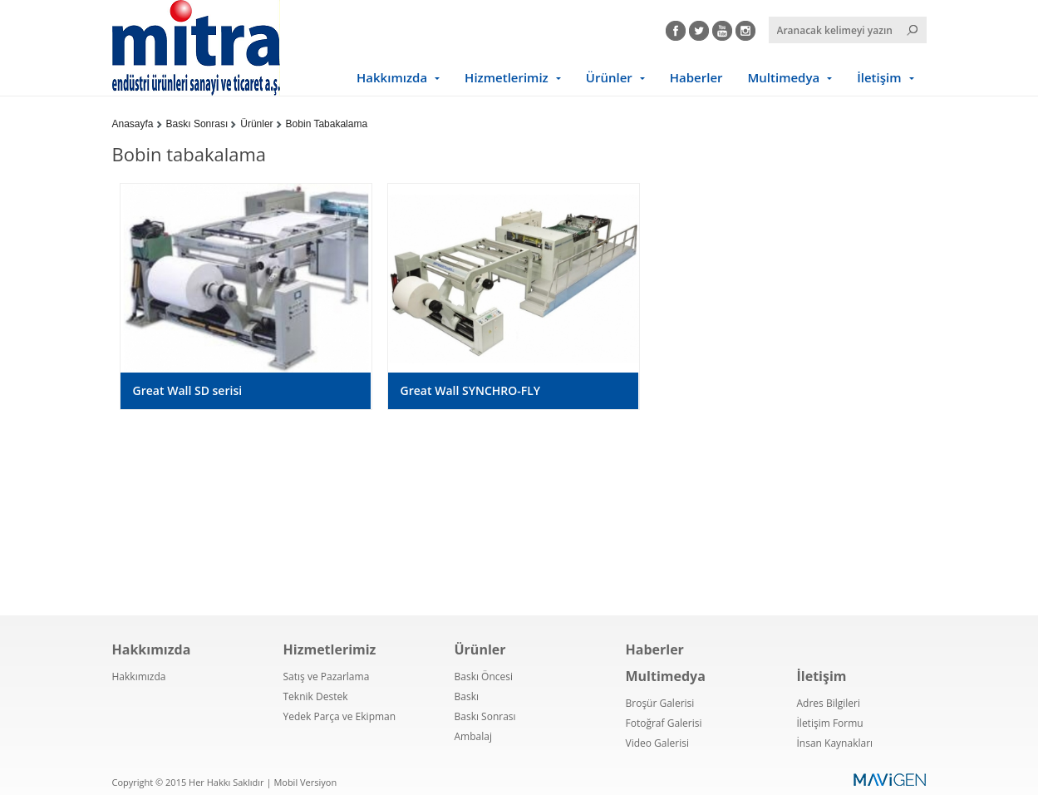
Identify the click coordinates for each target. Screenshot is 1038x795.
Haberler (696, 77)
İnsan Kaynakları (835, 743)
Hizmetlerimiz (507, 77)
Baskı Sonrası (197, 124)
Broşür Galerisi (660, 703)
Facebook (676, 28)
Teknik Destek (315, 696)
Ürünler (609, 77)
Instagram (745, 28)
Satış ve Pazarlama (326, 676)
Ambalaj (473, 736)
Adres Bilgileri (828, 703)
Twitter (699, 28)
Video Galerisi (657, 743)
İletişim (879, 77)
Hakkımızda (392, 77)
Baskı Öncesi (484, 676)
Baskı (467, 696)
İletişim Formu (830, 723)
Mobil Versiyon (305, 782)
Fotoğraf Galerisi (664, 723)
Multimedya (784, 77)
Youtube (722, 28)
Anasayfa (133, 124)
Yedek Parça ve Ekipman (339, 716)
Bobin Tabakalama (327, 124)
